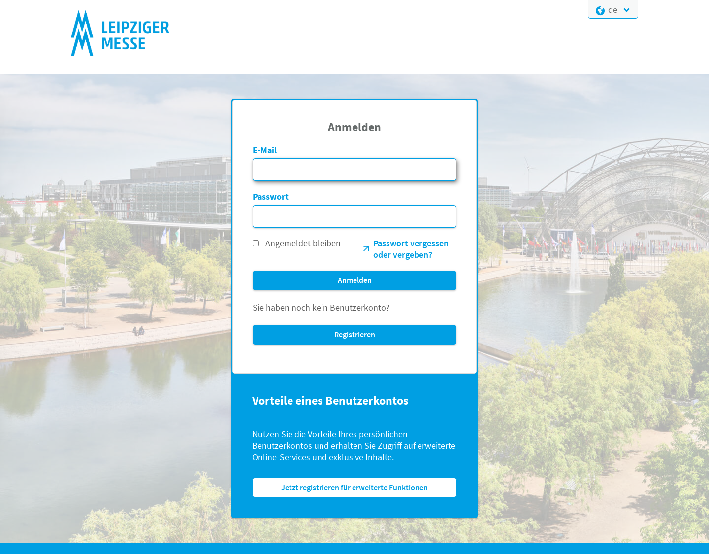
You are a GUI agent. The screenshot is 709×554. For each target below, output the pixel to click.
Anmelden (355, 280)
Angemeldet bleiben (303, 243)
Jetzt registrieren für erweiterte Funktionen (354, 487)
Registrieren (354, 334)
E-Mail (265, 150)
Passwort (271, 196)
